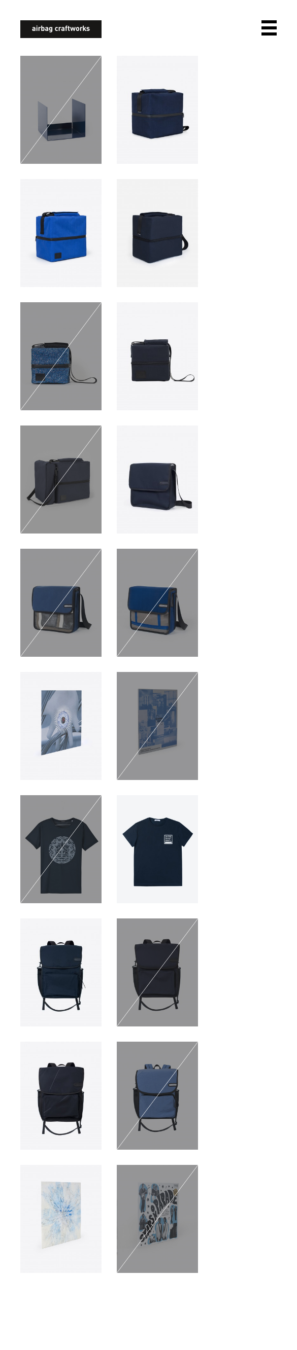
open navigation (269, 27)
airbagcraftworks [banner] (61, 29)
